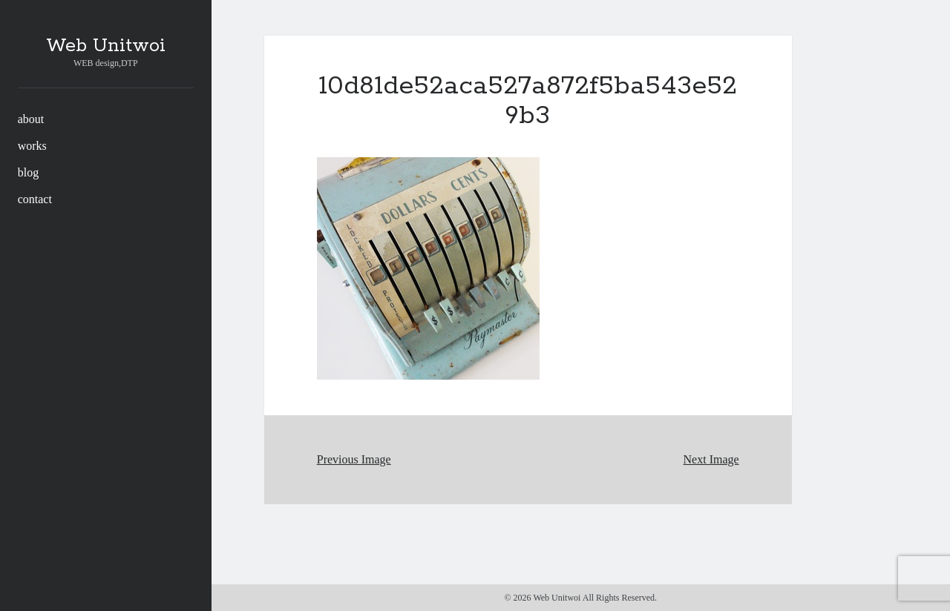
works (32, 145)
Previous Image (354, 459)
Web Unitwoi (106, 46)
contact (35, 199)
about (31, 119)
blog (28, 172)
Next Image (711, 459)
